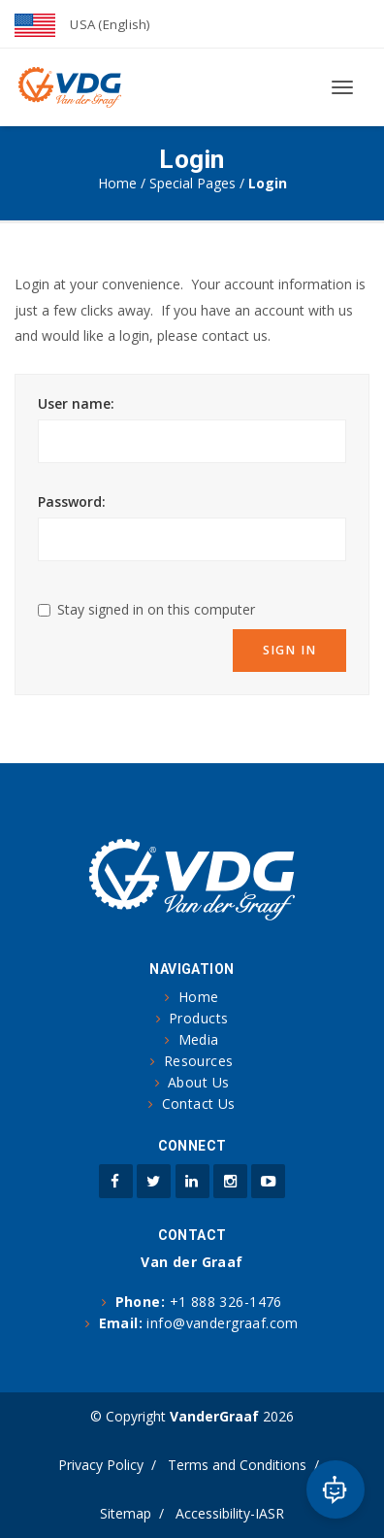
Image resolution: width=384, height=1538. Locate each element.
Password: (72, 501)
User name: (76, 403)
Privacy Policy (101, 1464)
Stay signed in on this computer (156, 609)
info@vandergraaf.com (222, 1323)
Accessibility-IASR (230, 1513)
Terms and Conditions (237, 1464)
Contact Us (199, 1103)
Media (198, 1039)
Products (198, 1018)
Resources (199, 1061)
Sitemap (125, 1513)
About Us (198, 1082)
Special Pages (192, 183)
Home (117, 183)
